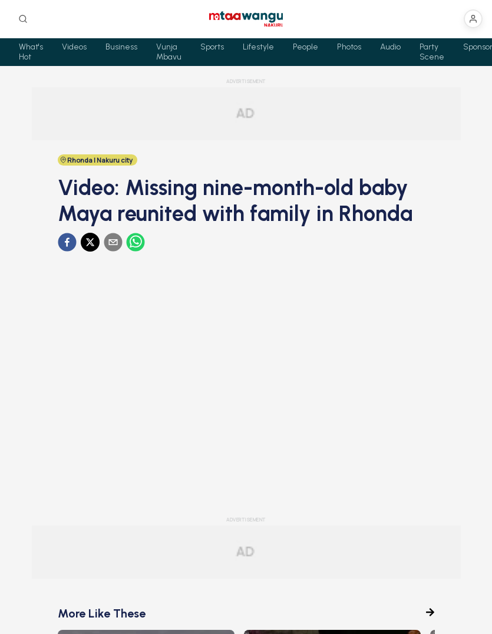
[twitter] (90, 242)
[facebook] (67, 242)
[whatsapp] (135, 242)
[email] (113, 242)
